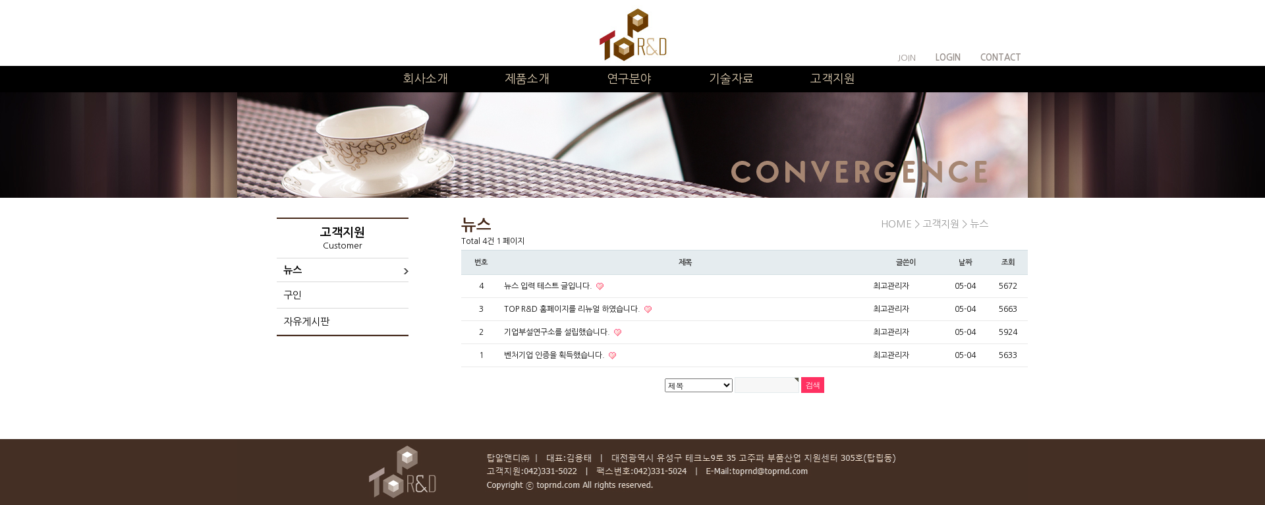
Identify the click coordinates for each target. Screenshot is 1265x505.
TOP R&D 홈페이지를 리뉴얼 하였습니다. (573, 309)
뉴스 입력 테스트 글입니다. (549, 286)
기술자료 (731, 79)
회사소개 (425, 79)
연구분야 (629, 79)
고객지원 (832, 79)
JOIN (906, 57)
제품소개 (527, 79)
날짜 (965, 262)
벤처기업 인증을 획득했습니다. (555, 355)
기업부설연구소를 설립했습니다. (558, 332)
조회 (1008, 262)
